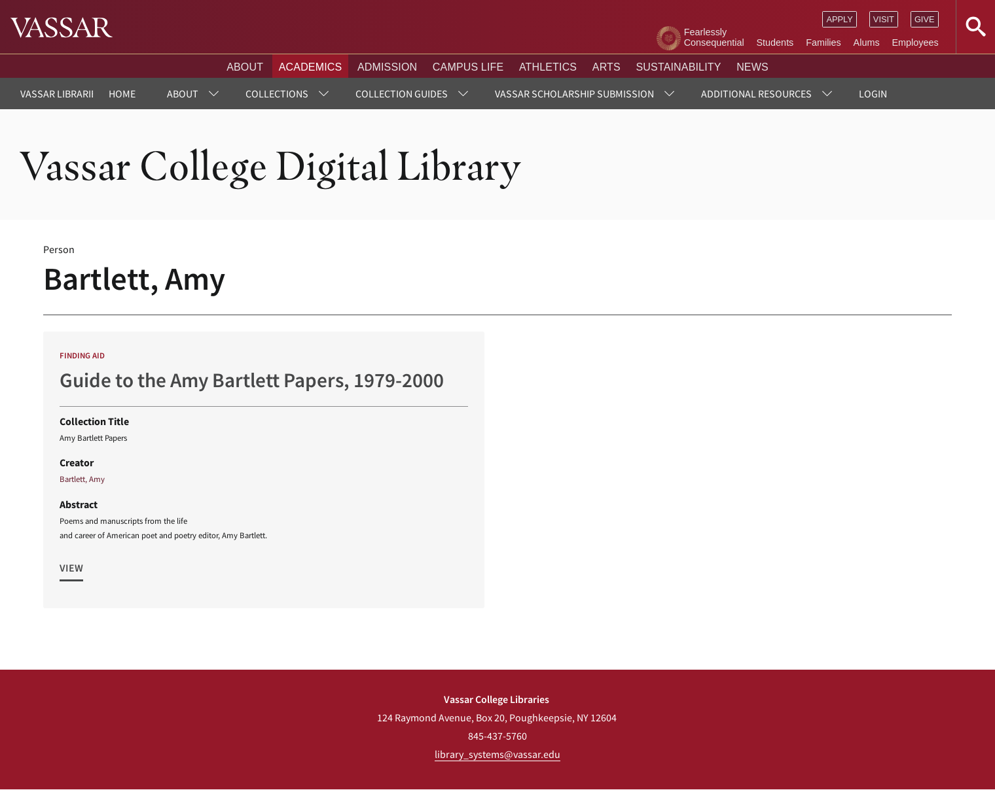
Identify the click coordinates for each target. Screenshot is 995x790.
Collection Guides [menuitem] (401, 93)
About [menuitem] (182, 93)
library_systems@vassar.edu (497, 754)
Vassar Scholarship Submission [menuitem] (574, 93)
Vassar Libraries (61, 93)
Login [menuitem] (873, 93)
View (71, 567)
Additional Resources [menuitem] (756, 93)
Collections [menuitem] (276, 93)
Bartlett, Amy (82, 478)
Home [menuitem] (122, 93)
